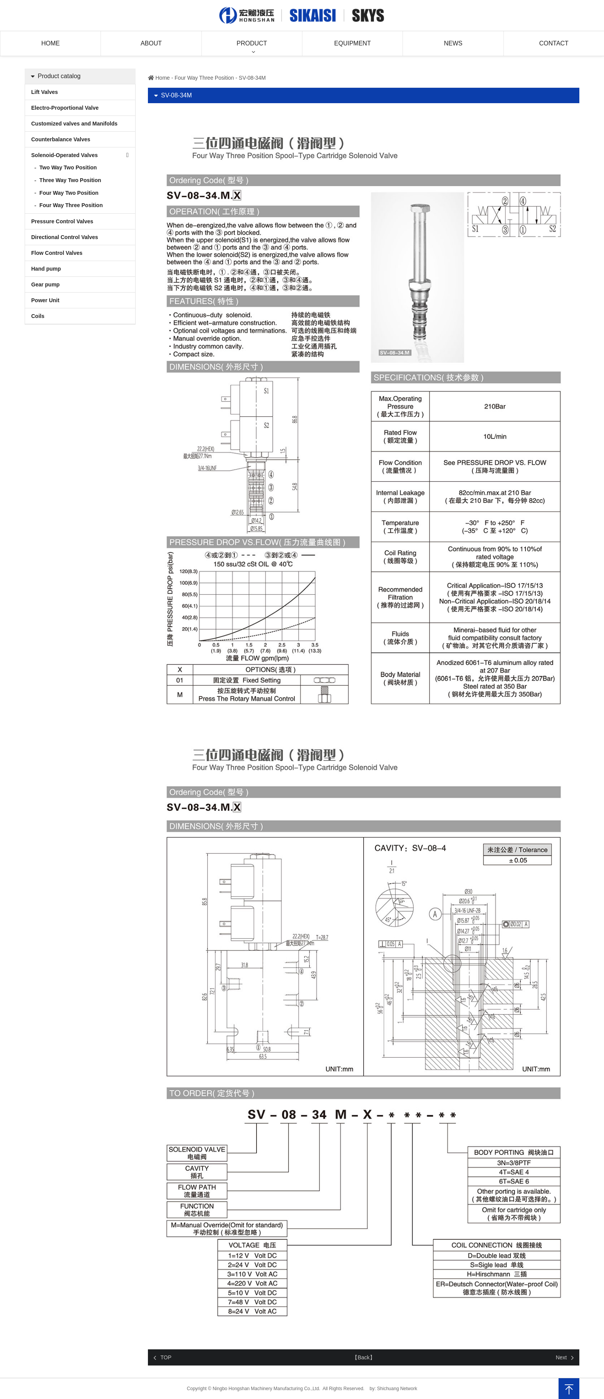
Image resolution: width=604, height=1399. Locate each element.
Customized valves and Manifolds (74, 123)
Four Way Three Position (70, 205)
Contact (554, 43)
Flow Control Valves (56, 253)
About (151, 43)
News (453, 43)
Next (561, 1357)
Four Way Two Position (68, 193)
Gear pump (45, 284)
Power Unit (45, 300)
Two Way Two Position (68, 167)
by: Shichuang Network (393, 1388)
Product (252, 43)
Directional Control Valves (64, 237)
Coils (37, 316)
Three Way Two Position (70, 180)
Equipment (352, 43)
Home (50, 43)
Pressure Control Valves (62, 221)
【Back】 (363, 1357)
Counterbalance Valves (60, 139)
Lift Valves (44, 92)
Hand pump (46, 269)
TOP (166, 1357)
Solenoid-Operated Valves (64, 155)
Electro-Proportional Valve (65, 108)
